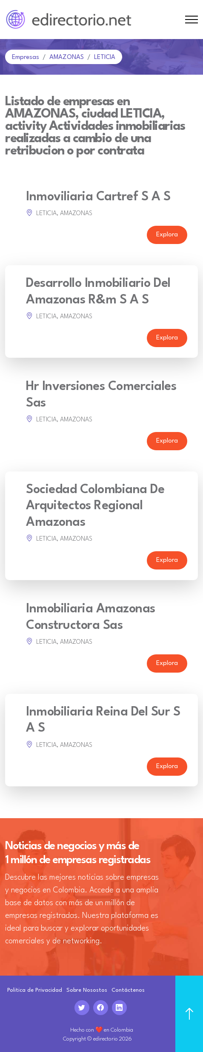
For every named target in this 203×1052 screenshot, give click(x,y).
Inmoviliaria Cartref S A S (98, 197)
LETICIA (104, 57)
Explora (167, 235)
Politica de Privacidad (34, 990)
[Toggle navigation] (191, 19)
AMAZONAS (66, 57)
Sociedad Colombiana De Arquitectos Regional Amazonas (95, 506)
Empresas (25, 57)
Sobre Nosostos (86, 990)
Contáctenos (128, 990)
